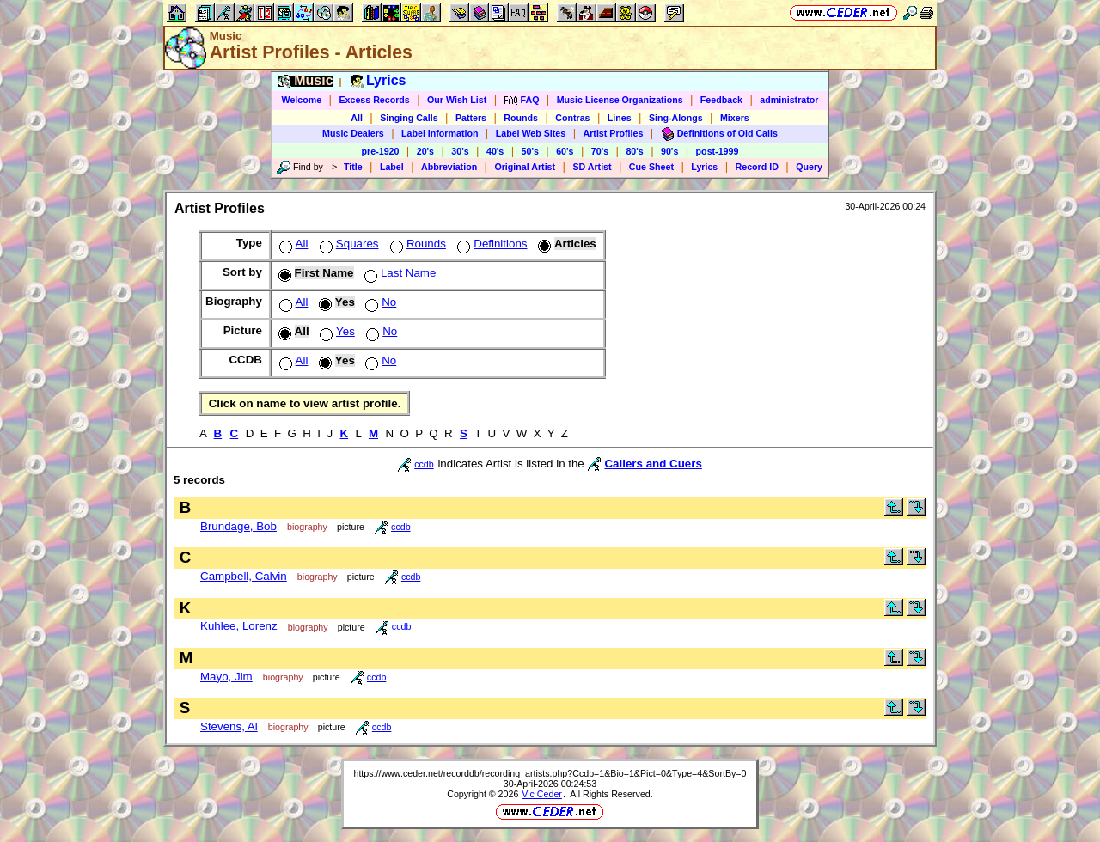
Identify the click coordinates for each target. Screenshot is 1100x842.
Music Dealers (353, 133)
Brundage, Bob (238, 526)
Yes (335, 331)
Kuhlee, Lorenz (239, 625)
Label (392, 167)
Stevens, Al (229, 726)
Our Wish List (456, 100)
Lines (620, 118)
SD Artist (591, 167)
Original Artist (524, 167)
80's (634, 151)
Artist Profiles (614, 133)
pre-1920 (381, 151)
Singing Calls (409, 118)
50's (530, 151)
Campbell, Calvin (243, 576)
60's (564, 151)
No (379, 302)
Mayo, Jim (226, 676)
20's (425, 151)
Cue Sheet (651, 167)
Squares (347, 243)
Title (353, 167)
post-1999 (717, 151)
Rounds (521, 118)
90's (669, 151)
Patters (470, 118)
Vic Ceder (542, 794)
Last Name (398, 272)
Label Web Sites (531, 133)
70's (599, 151)
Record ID (757, 167)
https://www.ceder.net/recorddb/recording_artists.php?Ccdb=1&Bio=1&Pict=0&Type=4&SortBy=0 (549, 773)
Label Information (439, 133)
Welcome (302, 100)
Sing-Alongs (676, 118)
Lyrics (704, 167)
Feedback (721, 100)
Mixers (734, 118)
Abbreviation (449, 167)
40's (495, 151)
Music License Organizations (620, 100)
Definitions (490, 243)
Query (809, 167)
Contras (572, 118)
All (357, 118)
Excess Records (374, 100)
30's (459, 151)
